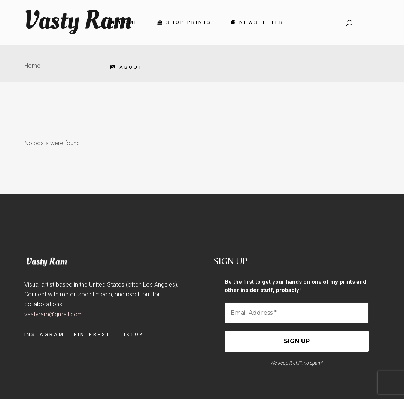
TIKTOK (132, 334)
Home (32, 65)
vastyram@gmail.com (53, 314)
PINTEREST (92, 334)
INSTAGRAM (44, 334)
